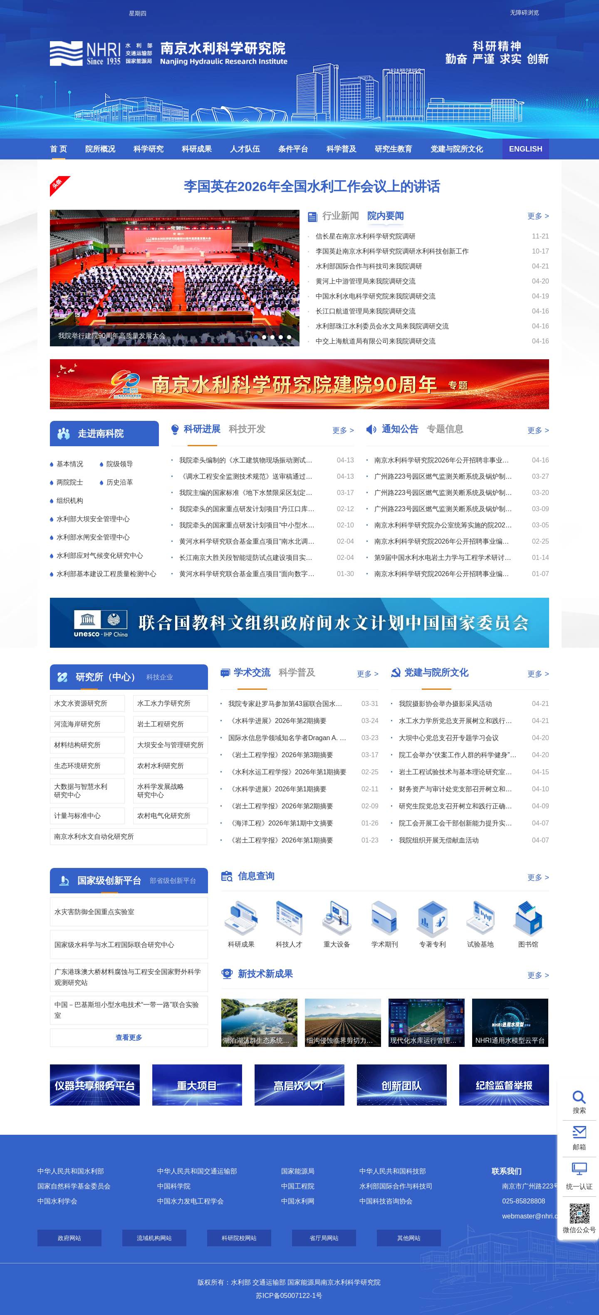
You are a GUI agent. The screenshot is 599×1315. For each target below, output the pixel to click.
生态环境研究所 (77, 765)
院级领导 (119, 463)
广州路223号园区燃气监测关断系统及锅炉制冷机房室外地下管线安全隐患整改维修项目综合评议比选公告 (443, 508)
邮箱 (579, 1147)
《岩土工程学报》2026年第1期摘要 (281, 840)
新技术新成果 (265, 974)
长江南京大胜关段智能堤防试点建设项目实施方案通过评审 (248, 557)
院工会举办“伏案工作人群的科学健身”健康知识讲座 (458, 754)
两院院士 (70, 482)
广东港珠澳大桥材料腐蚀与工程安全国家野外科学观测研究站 (127, 977)
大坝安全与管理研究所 (170, 744)
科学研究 (148, 149)
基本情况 (70, 463)
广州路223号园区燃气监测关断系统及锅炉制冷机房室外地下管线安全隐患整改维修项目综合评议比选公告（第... (443, 476)
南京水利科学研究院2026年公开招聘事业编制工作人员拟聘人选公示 (443, 541)
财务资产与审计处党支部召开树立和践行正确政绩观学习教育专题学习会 (458, 789)
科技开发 (247, 429)
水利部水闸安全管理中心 (93, 537)
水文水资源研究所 (80, 703)
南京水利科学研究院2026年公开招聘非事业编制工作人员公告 (443, 460)
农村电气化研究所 (164, 815)
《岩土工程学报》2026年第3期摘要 (281, 754)
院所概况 (100, 149)
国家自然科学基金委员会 (74, 1186)
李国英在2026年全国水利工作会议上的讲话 (312, 186)
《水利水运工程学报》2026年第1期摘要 (287, 772)
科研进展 (202, 429)
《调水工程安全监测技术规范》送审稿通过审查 (248, 476)
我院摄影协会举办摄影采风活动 (445, 703)
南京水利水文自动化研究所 (94, 836)
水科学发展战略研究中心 (160, 790)
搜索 (579, 1110)
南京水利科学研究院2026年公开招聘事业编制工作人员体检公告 (443, 573)
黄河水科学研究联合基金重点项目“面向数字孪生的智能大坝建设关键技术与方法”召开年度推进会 (248, 573)
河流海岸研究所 (77, 724)
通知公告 (400, 429)
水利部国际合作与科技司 (396, 1186)
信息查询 (256, 876)
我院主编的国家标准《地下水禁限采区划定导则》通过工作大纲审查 (248, 492)
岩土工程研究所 (160, 724)
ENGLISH (525, 149)
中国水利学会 (57, 1201)
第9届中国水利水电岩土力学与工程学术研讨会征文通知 (443, 557)
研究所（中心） (108, 677)
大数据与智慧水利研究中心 (80, 790)
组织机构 (70, 500)
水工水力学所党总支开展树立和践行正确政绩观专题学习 (458, 720)
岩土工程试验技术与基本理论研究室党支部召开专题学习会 (458, 772)
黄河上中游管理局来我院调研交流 (366, 281)
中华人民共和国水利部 (70, 1171)
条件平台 (293, 149)
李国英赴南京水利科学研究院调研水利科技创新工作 (392, 251)
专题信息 (445, 429)
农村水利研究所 (160, 765)
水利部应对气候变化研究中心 (100, 555)
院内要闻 (385, 216)
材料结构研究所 (77, 744)
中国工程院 (297, 1186)
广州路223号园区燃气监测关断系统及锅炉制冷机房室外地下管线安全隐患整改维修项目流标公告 (443, 492)
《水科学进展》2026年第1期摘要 (277, 789)
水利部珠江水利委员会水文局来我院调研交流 (382, 326)
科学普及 (341, 149)
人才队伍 (245, 149)
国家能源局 (297, 1171)
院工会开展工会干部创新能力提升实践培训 (458, 823)
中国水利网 (297, 1201)
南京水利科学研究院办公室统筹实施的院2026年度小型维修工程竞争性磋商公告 (443, 525)
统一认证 (579, 1186)
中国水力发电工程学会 (190, 1201)
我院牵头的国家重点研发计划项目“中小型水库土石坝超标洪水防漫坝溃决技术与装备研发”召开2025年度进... (248, 525)
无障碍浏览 (524, 12)
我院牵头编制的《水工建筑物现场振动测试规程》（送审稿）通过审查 (248, 460)
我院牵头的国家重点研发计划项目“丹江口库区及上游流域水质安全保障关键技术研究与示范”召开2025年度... (248, 508)
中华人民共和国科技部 (392, 1171)
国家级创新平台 (109, 880)
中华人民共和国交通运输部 (197, 1171)
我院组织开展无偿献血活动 (439, 840)
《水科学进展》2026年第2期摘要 (277, 720)
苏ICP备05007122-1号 (289, 1295)
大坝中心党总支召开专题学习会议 (449, 737)
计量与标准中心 (77, 815)
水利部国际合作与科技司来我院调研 (369, 266)
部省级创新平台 (173, 880)
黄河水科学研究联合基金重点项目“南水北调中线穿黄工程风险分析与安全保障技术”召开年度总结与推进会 (248, 541)
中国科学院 (174, 1186)
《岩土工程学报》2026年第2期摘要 (281, 806)
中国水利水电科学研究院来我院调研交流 (376, 296)
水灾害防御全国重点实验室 (94, 911)
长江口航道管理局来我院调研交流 (366, 311)
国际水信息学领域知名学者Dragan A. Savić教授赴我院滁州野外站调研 (287, 737)
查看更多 (129, 1037)
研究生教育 (393, 149)
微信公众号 (579, 1229)
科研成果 (197, 149)
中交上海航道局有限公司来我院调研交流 (376, 341)
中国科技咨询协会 (386, 1201)
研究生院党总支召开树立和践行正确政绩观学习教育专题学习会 (458, 806)
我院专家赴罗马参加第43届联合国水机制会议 (287, 703)
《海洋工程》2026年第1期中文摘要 (281, 823)
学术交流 (252, 672)
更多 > (538, 216)
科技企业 (159, 677)
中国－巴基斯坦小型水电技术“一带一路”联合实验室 (126, 1010)
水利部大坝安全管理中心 (93, 518)
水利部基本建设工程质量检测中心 (106, 573)
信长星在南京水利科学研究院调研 (366, 236)
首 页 (58, 149)
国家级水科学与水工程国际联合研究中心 (114, 944)
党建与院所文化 (457, 149)
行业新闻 (340, 216)
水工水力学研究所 (164, 703)
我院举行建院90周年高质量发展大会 (112, 335)
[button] (256, 337)
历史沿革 (119, 482)
